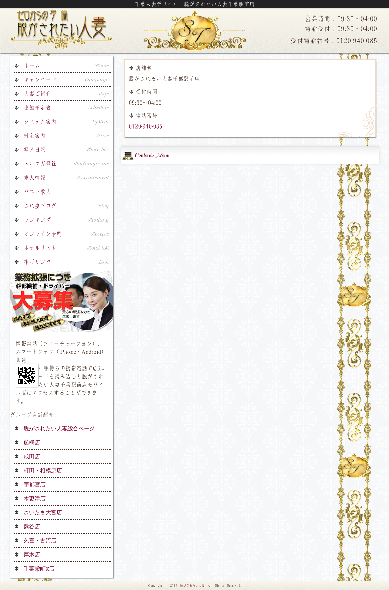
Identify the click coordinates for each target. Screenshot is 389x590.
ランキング (67, 220)
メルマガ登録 (67, 164)
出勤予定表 (67, 108)
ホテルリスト (67, 248)
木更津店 (35, 498)
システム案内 (67, 122)
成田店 (32, 456)
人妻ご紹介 (67, 93)
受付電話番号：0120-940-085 (333, 40)
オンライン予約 (67, 234)
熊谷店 (32, 526)
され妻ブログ (67, 206)
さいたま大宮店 (43, 512)
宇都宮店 (35, 484)
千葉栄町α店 (39, 568)
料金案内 (67, 136)
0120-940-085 (145, 126)
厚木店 (32, 554)
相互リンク (67, 262)
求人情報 (67, 178)
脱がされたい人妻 (192, 585)
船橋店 (32, 442)
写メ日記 (67, 150)
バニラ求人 (37, 192)
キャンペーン (67, 79)
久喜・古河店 (40, 540)
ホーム (67, 65)
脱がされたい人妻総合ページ (59, 428)
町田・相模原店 (43, 470)
